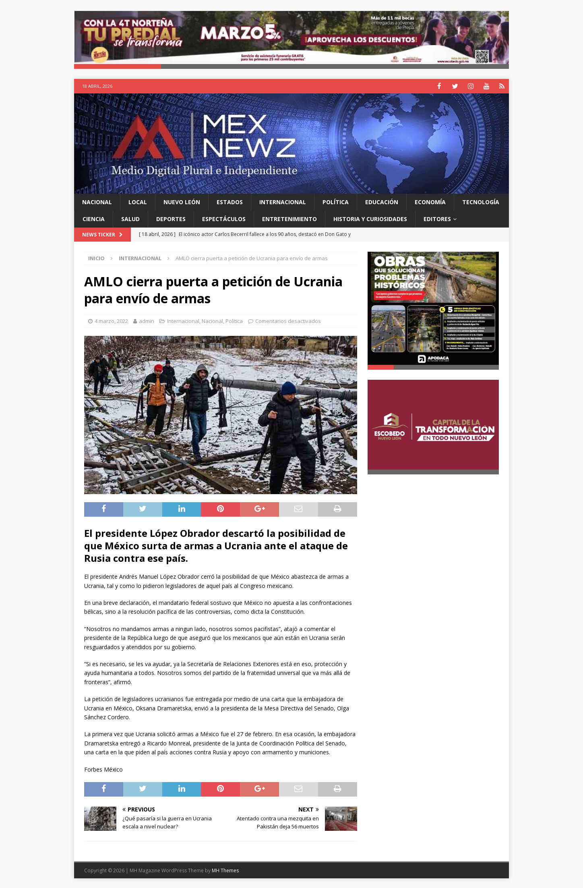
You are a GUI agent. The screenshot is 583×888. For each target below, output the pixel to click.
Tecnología (480, 201)
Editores (437, 218)
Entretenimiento (289, 218)
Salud (130, 218)
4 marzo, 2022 (111, 320)
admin (146, 320)
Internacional (282, 201)
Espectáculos (224, 218)
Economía (430, 201)
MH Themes (225, 870)
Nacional (97, 201)
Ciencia (94, 218)
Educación (381, 201)
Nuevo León (181, 201)
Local (137, 201)
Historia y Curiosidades (370, 218)
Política (336, 201)
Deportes (171, 218)
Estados (230, 201)
